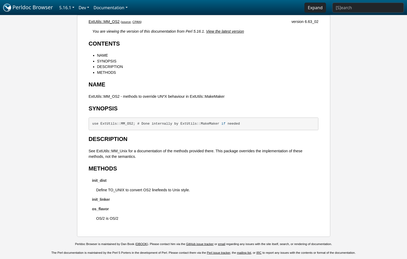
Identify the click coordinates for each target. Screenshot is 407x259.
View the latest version (225, 31)
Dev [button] (82, 8)
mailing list (244, 252)
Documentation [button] (108, 8)
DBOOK (141, 244)
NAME (102, 55)
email (222, 244)
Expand (315, 8)
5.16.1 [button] (65, 8)
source (126, 21)
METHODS (106, 72)
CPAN (136, 21)
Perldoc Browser (28, 8)
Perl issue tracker (218, 252)
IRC (259, 252)
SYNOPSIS (107, 61)
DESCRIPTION (110, 67)
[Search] (368, 8)
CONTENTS (104, 43)
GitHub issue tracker (200, 244)
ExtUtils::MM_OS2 (104, 21)
